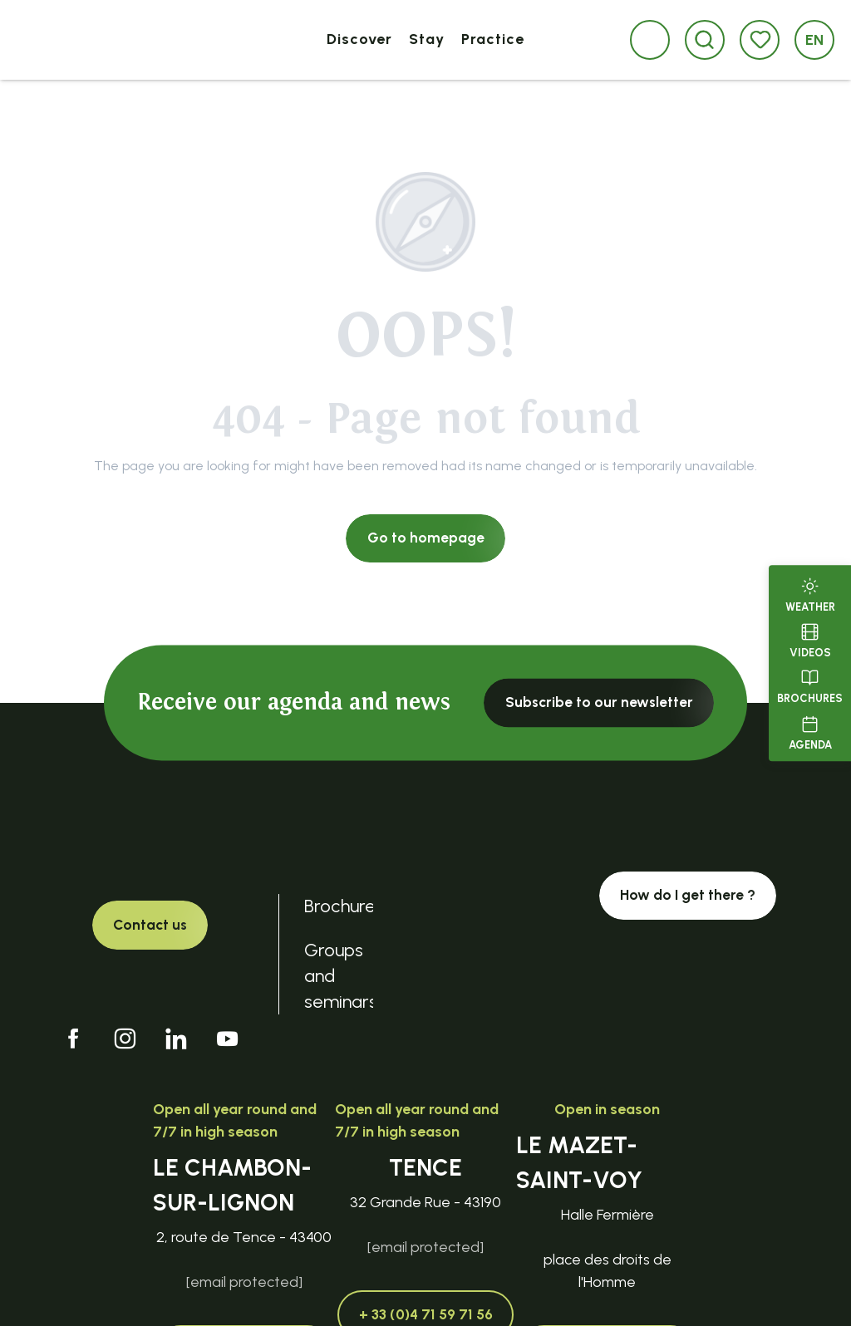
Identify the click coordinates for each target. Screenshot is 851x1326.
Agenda (810, 731)
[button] (704, 39)
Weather (810, 593)
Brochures (810, 685)
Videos (810, 639)
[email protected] (244, 1282)
